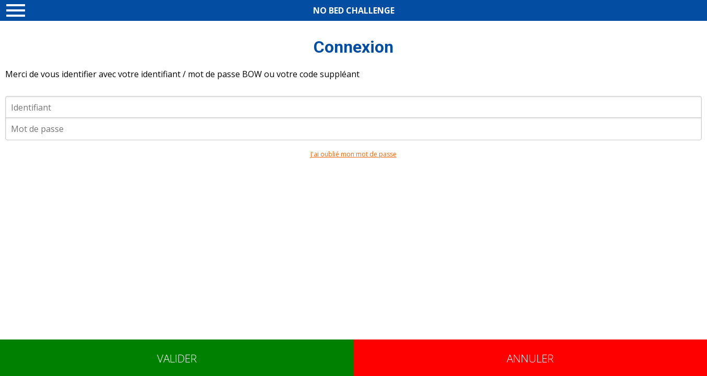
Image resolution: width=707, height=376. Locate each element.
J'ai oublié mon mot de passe (353, 154)
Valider (177, 358)
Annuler (530, 358)
